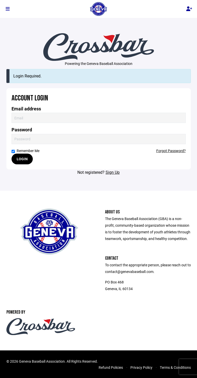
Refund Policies (111, 367)
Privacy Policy (141, 367)
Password (22, 130)
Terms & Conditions (175, 367)
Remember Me (25, 150)
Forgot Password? (171, 150)
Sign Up (113, 172)
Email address (26, 109)
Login (22, 158)
